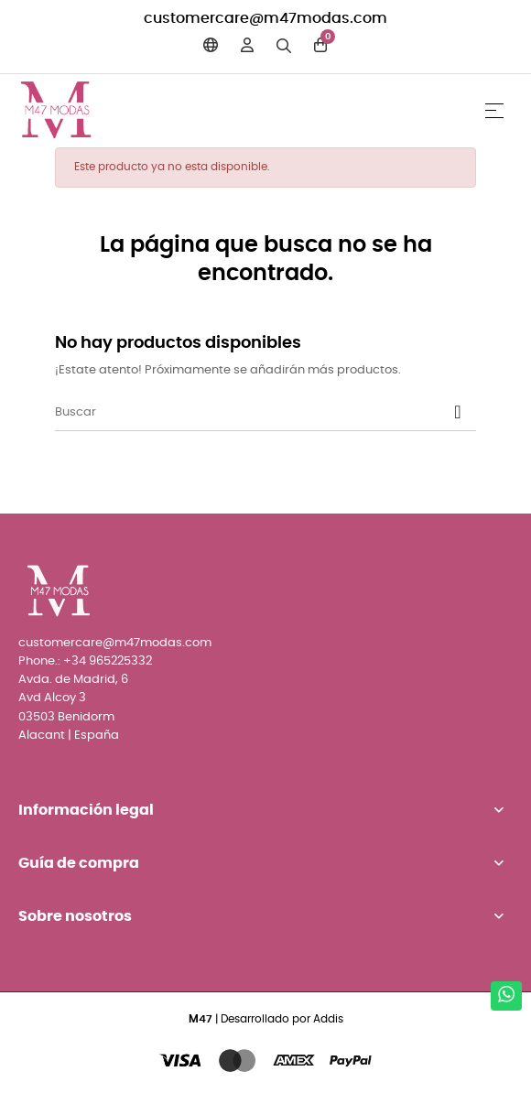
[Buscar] (265, 413)
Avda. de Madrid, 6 (73, 680)
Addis (328, 1018)
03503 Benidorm (66, 717)
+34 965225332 (107, 661)
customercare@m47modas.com (265, 18)
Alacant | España (68, 735)
